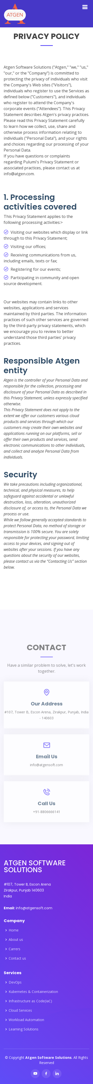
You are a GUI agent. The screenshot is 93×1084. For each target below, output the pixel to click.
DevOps (15, 982)
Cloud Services (20, 1010)
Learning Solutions (23, 1029)
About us (16, 939)
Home (14, 930)
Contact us (17, 958)
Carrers (14, 949)
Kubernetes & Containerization (33, 991)
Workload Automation (26, 1020)
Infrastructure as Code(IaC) (30, 1001)
